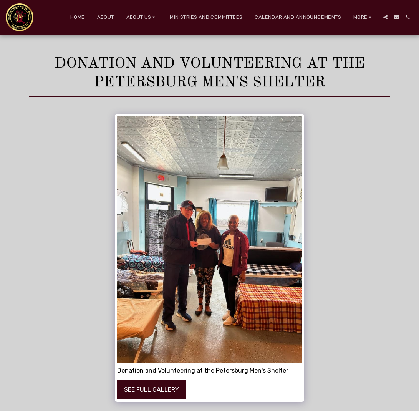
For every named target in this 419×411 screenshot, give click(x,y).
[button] (142, 17)
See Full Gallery (151, 389)
